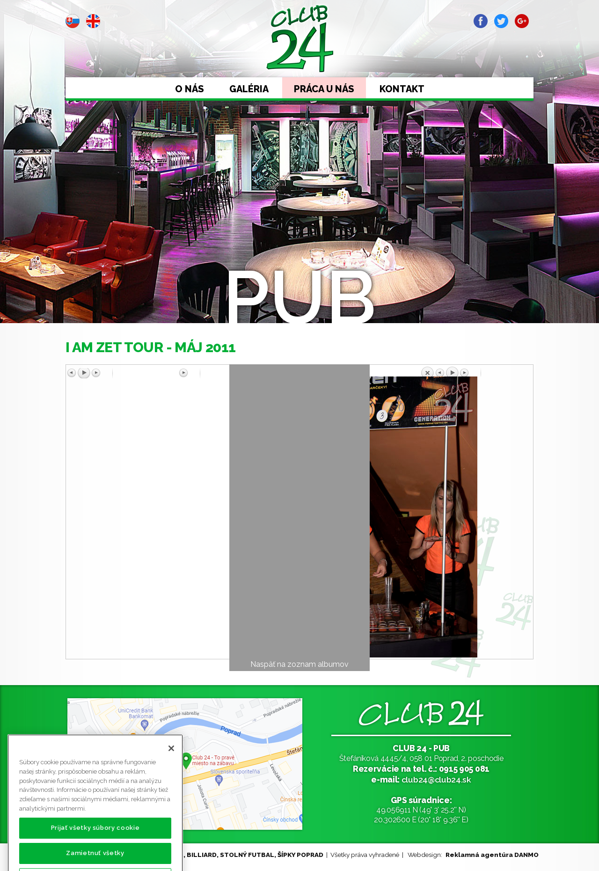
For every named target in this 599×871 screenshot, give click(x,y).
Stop (113, 124)
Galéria (249, 89)
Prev (73, 124)
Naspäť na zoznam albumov (299, 664)
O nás (189, 89)
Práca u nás (324, 89)
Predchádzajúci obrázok (123, 373)
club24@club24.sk (436, 779)
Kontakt (402, 89)
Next (133, 124)
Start (93, 124)
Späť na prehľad (476, 371)
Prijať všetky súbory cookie (95, 850)
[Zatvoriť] (171, 770)
